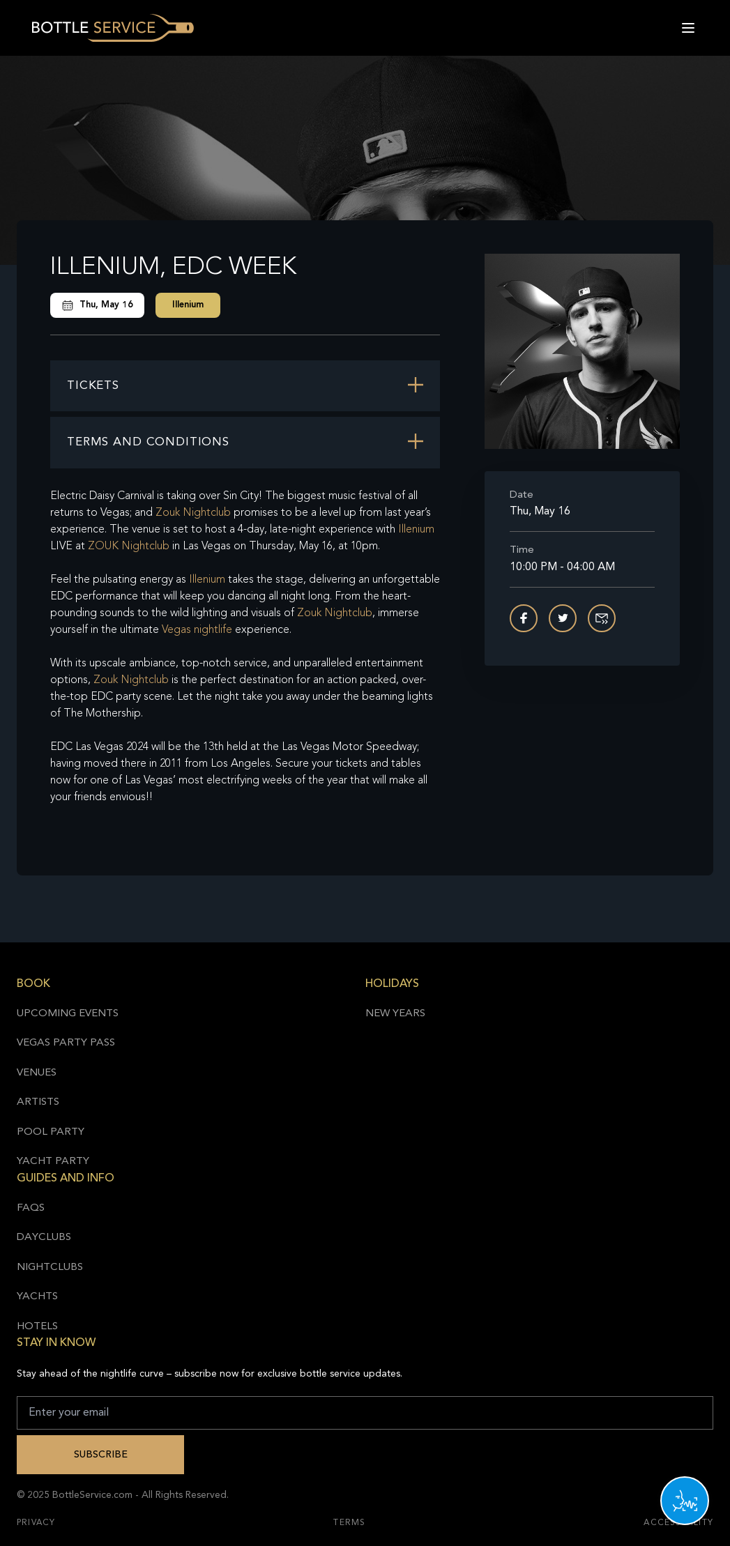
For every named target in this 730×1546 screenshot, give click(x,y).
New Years (395, 1014)
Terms (349, 1523)
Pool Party (50, 1132)
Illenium (188, 304)
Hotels (37, 1327)
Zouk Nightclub (193, 513)
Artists (38, 1102)
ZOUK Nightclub (128, 546)
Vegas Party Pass (66, 1043)
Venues (36, 1073)
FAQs (31, 1208)
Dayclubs (44, 1237)
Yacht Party (53, 1161)
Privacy (36, 1523)
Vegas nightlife (197, 630)
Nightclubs (50, 1267)
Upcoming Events (68, 1014)
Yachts (37, 1297)
